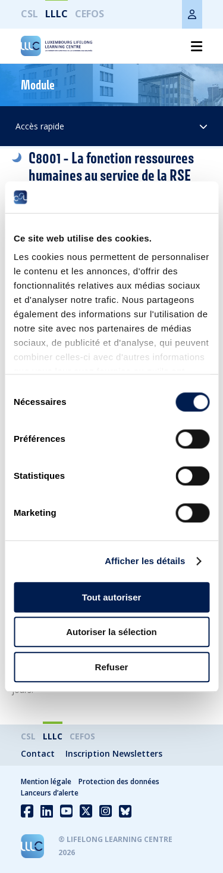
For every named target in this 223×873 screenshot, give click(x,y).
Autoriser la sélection (111, 632)
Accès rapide (111, 126)
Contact (38, 753)
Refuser (111, 667)
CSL (29, 13)
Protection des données (118, 781)
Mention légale (46, 781)
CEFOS (89, 13)
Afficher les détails (145, 561)
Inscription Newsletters (113, 753)
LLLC (56, 13)
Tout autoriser (112, 597)
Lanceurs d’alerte (49, 793)
